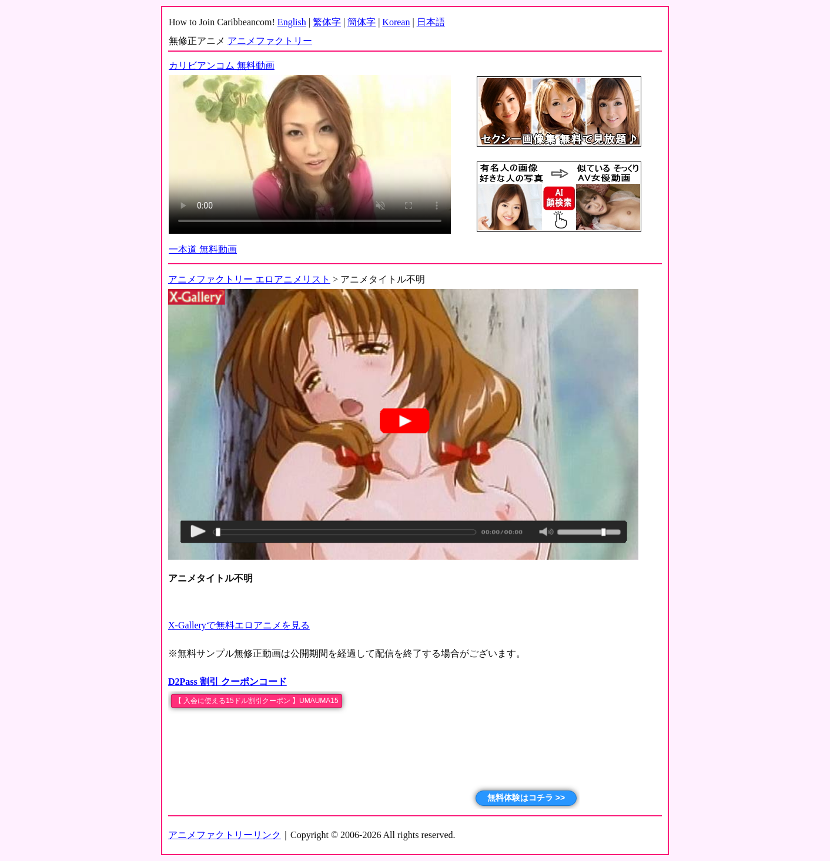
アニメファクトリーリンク (224, 835)
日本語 (431, 22)
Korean (396, 22)
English (291, 22)
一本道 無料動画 (203, 249)
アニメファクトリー (269, 41)
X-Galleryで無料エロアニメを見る (239, 625)
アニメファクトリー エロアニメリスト (249, 279)
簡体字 (361, 22)
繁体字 (327, 22)
